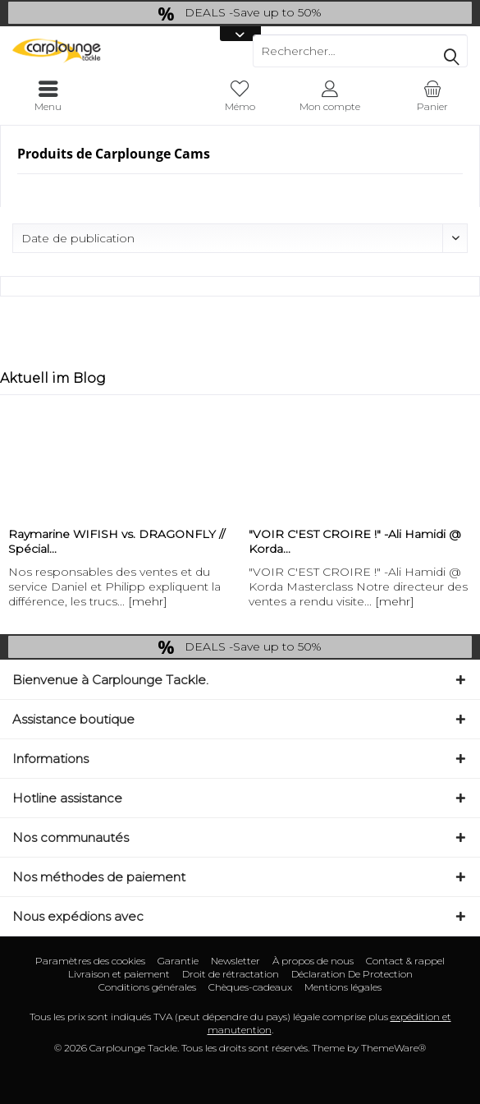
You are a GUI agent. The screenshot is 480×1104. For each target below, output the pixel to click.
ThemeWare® (393, 1048)
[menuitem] (432, 96)
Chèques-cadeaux (250, 987)
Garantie (178, 960)
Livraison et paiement (119, 974)
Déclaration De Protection (352, 974)
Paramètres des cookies (90, 960)
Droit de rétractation (230, 974)
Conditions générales (147, 987)
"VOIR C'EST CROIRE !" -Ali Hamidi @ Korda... (355, 541)
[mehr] (147, 601)
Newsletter (235, 960)
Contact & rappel (405, 960)
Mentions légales (343, 987)
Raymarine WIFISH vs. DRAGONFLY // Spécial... (116, 541)
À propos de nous (313, 960)
